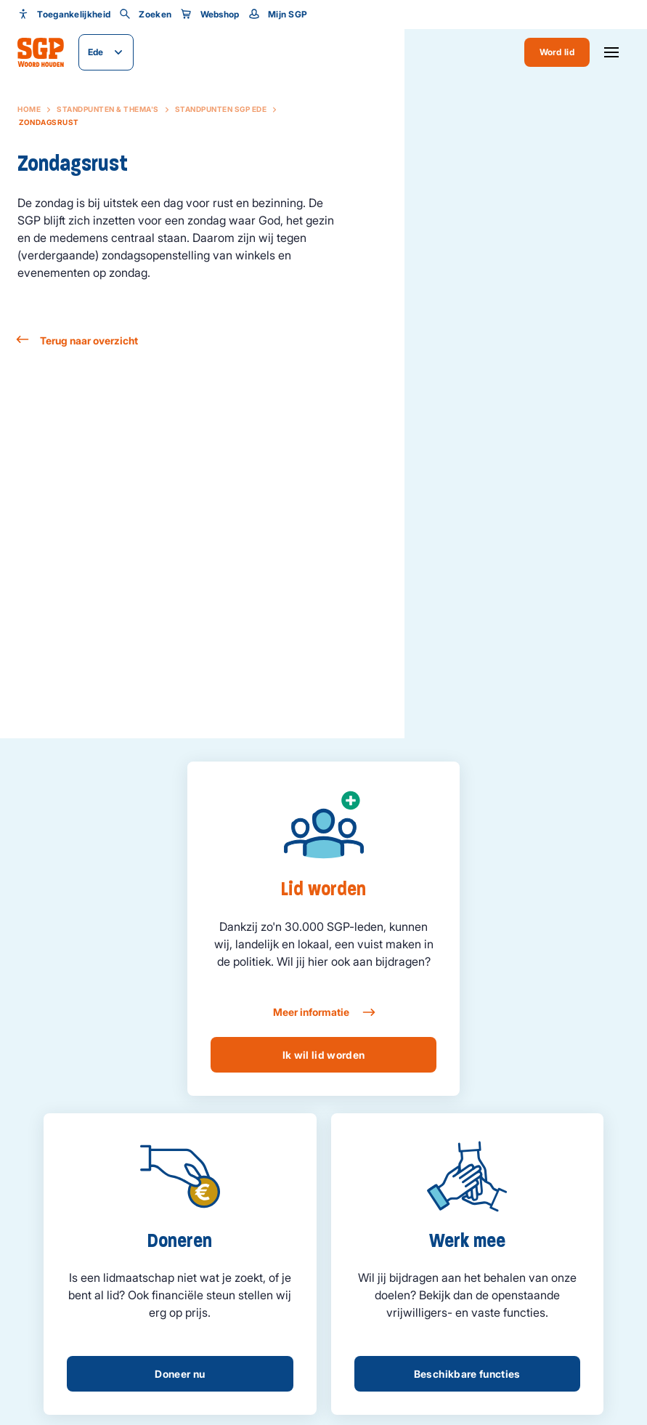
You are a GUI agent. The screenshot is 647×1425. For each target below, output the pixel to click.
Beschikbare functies (467, 1374)
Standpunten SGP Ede (221, 109)
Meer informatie (323, 1012)
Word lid (557, 52)
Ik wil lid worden (323, 1055)
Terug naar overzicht (77, 340)
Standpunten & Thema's (108, 109)
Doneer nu (180, 1374)
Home (29, 109)
